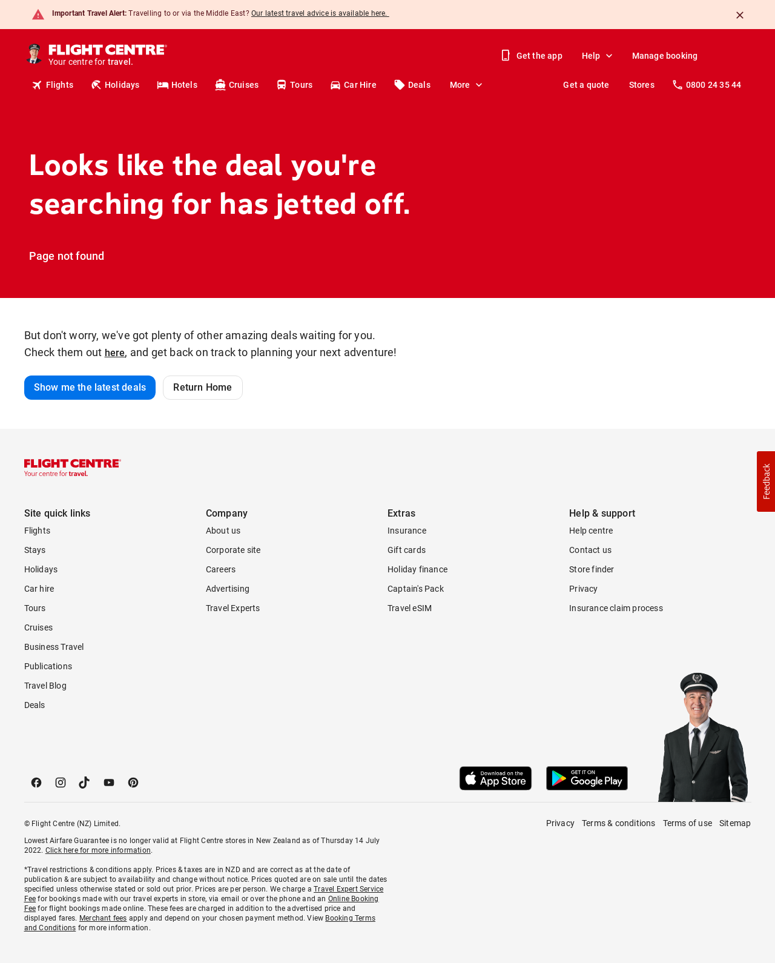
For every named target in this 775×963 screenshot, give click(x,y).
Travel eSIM (410, 608)
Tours (293, 85)
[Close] (740, 15)
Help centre (591, 530)
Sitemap (735, 823)
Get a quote (586, 85)
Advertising (227, 589)
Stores (642, 85)
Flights (52, 85)
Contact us (590, 550)
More (467, 85)
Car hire (39, 589)
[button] (766, 481)
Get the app (532, 56)
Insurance (407, 530)
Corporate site (233, 550)
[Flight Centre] (107, 56)
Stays (35, 550)
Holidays (115, 85)
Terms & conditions (619, 823)
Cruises (236, 85)
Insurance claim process (616, 608)
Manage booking (665, 56)
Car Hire (353, 85)
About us (223, 530)
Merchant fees (103, 918)
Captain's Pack (416, 589)
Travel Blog (45, 685)
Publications (48, 666)
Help (598, 56)
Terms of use (687, 823)
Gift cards (407, 550)
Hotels (177, 85)
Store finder (591, 569)
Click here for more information (98, 850)
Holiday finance (417, 569)
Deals (412, 85)
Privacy (583, 589)
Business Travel (54, 647)
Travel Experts (233, 608)
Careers (221, 569)
